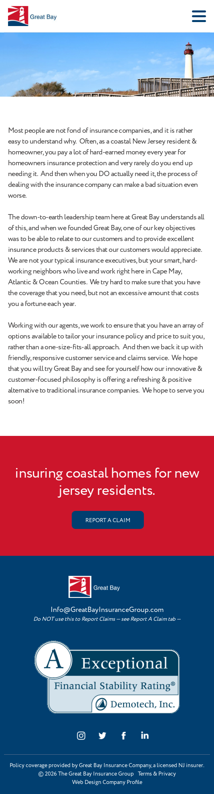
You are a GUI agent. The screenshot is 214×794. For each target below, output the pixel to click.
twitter (102, 735)
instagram (81, 735)
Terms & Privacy (157, 774)
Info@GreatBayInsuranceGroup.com (107, 610)
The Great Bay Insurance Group (96, 774)
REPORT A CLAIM (107, 521)
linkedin (145, 735)
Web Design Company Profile (107, 782)
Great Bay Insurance (46, 16)
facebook (123, 735)
